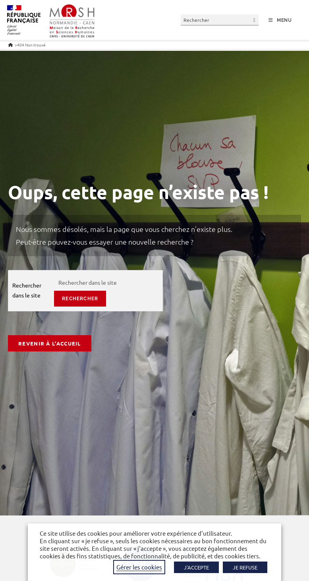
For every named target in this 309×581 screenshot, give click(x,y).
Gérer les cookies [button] (139, 567)
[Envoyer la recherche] (254, 19)
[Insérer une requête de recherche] (220, 19)
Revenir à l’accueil (49, 343)
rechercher (80, 298)
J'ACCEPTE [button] (196, 567)
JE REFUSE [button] (245, 567)
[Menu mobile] (280, 20)
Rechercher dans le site (26, 290)
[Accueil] (10, 45)
